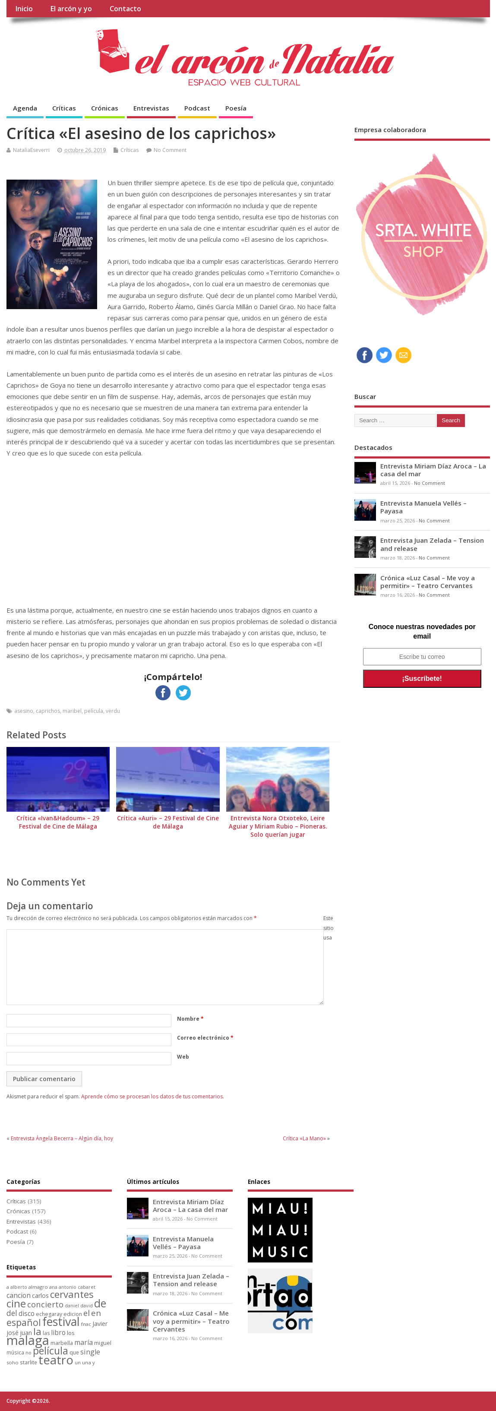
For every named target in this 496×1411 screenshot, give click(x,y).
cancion (18, 1295)
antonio (67, 1287)
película (93, 711)
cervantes (72, 1294)
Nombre (190, 1018)
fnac (86, 1324)
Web (183, 1056)
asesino (23, 711)
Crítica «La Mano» (304, 1138)
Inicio (24, 8)
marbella (62, 1343)
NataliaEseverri (31, 150)
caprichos (48, 711)
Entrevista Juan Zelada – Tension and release (432, 544)
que (74, 1352)
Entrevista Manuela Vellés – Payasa (423, 507)
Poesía (235, 108)
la (37, 1331)
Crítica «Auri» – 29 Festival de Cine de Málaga (168, 822)
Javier (99, 1323)
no (28, 1352)
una (86, 1362)
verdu (113, 711)
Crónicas (104, 108)
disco (27, 1313)
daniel (72, 1306)
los (71, 1333)
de (100, 1303)
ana (53, 1287)
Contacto (125, 8)
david (86, 1305)
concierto (45, 1304)
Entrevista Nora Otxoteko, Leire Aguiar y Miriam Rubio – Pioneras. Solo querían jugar (278, 826)
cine (16, 1303)
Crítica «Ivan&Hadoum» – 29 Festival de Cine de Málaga (57, 822)
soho (12, 1362)
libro (58, 1332)
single (90, 1352)
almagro (38, 1287)
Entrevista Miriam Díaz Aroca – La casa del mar (433, 470)
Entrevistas (151, 108)
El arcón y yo (71, 8)
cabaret (86, 1287)
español (23, 1322)
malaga (27, 1340)
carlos (40, 1295)
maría (83, 1342)
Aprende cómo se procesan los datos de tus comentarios (152, 1096)
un (78, 1362)
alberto (18, 1287)
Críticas (64, 108)
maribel (72, 711)
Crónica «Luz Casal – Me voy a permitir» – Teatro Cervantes (427, 581)
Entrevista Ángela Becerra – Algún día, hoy (62, 1138)
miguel (102, 1343)
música (15, 1352)
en (96, 1312)
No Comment (170, 150)
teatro (55, 1360)
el (86, 1312)
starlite (28, 1362)
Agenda (25, 108)
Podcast (197, 108)
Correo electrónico (205, 1037)
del (11, 1313)
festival (61, 1321)
